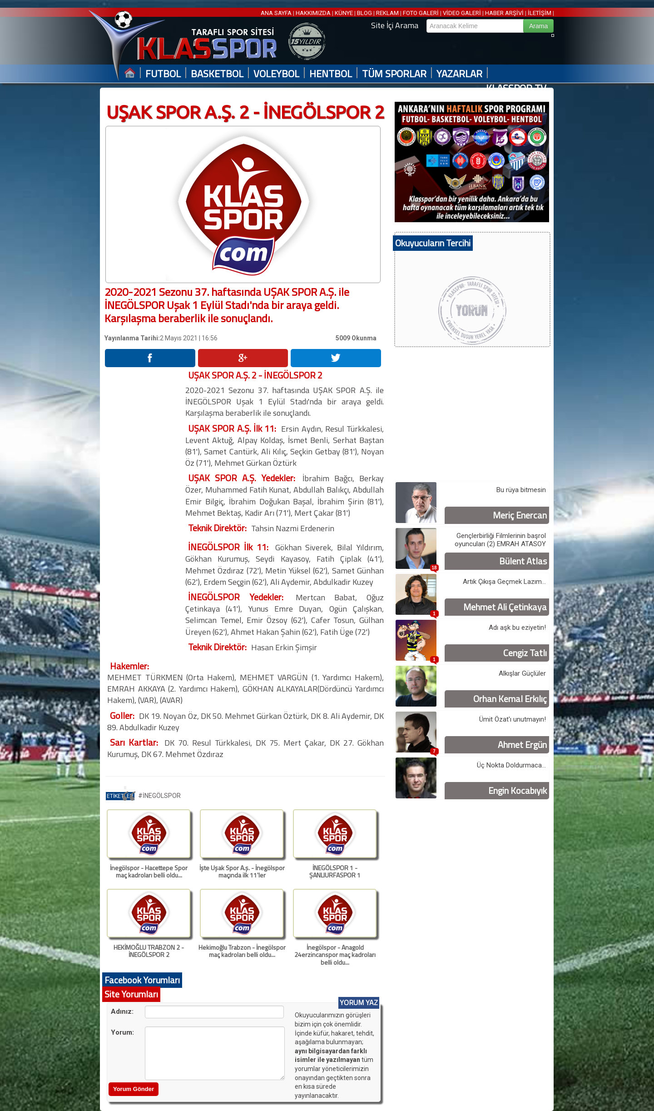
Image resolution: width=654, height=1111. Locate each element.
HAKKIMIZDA (313, 13)
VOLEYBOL (276, 74)
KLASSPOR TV (516, 88)
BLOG (364, 13)
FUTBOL (163, 74)
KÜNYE (344, 13)
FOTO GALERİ (421, 13)
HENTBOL (330, 74)
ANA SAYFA (277, 13)
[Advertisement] (144, 505)
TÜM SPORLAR (394, 74)
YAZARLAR (459, 74)
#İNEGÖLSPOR (159, 795)
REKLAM (387, 13)
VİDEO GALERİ (462, 13)
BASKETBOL (217, 74)
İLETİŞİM (539, 13)
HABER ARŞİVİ (504, 13)
